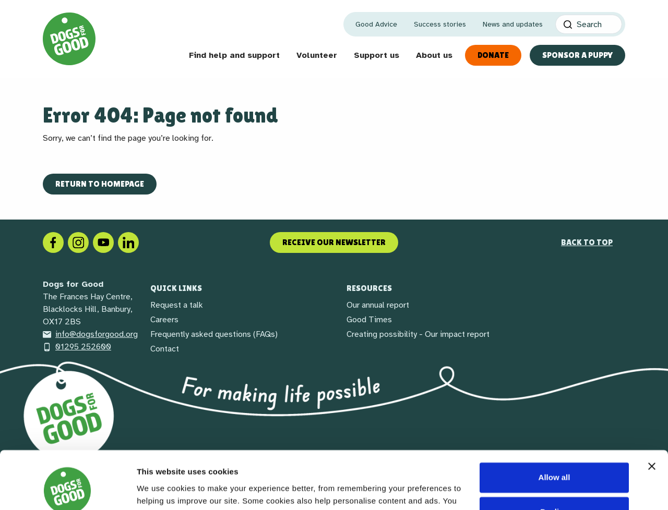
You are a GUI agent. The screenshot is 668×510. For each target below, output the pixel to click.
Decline (554, 459)
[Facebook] (53, 242)
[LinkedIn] (128, 242)
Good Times (369, 319)
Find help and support (234, 55)
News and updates (513, 24)
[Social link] (103, 242)
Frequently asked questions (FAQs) (214, 334)
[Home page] (69, 39)
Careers (164, 319)
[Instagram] (78, 242)
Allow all (554, 425)
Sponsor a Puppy (577, 55)
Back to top (587, 242)
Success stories (440, 24)
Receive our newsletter (334, 242)
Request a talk (176, 305)
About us (434, 55)
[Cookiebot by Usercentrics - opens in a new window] (67, 489)
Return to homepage (99, 184)
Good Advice (376, 24)
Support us (376, 55)
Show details (161, 489)
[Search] (588, 24)
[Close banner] (651, 414)
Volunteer (316, 55)
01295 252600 (77, 347)
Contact (164, 349)
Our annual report (378, 305)
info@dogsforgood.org (90, 334)
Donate (493, 55)
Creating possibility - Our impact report (418, 334)
